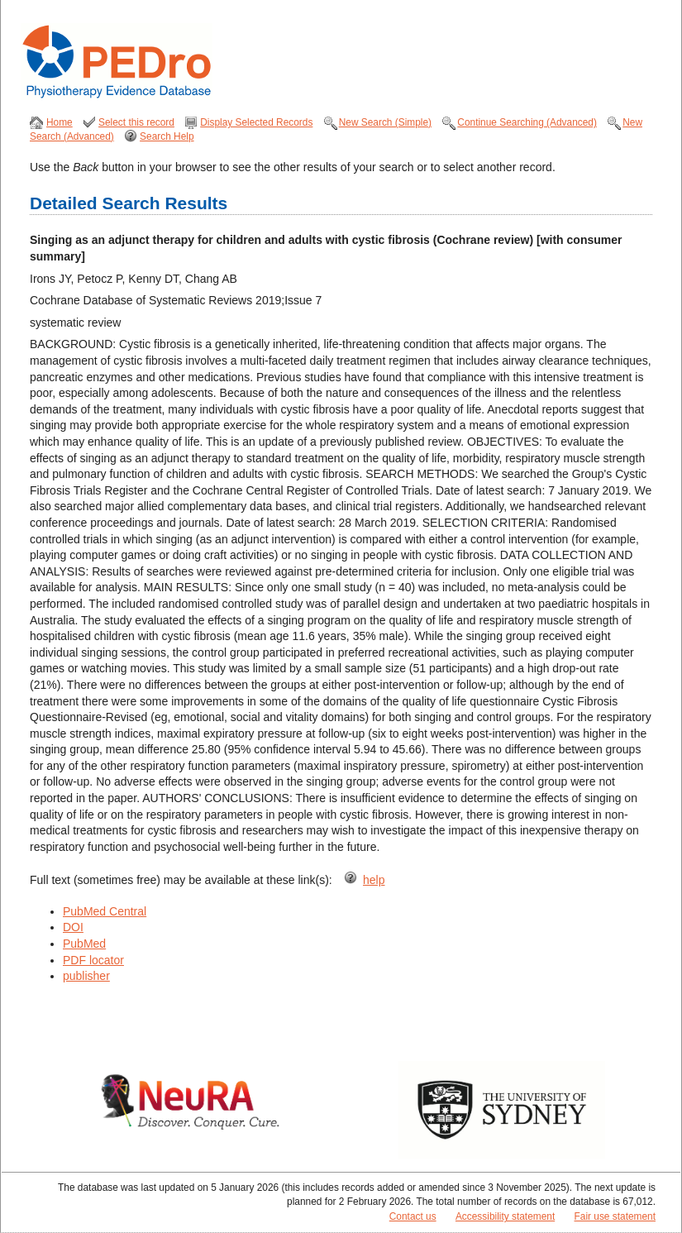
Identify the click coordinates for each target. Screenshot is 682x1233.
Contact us (412, 1216)
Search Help (166, 136)
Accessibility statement (505, 1216)
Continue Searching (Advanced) (527, 122)
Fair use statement (615, 1216)
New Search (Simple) (385, 122)
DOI (73, 927)
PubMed (84, 943)
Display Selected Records (256, 122)
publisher (86, 975)
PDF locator (93, 960)
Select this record (136, 122)
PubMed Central (104, 911)
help (373, 880)
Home (59, 122)
